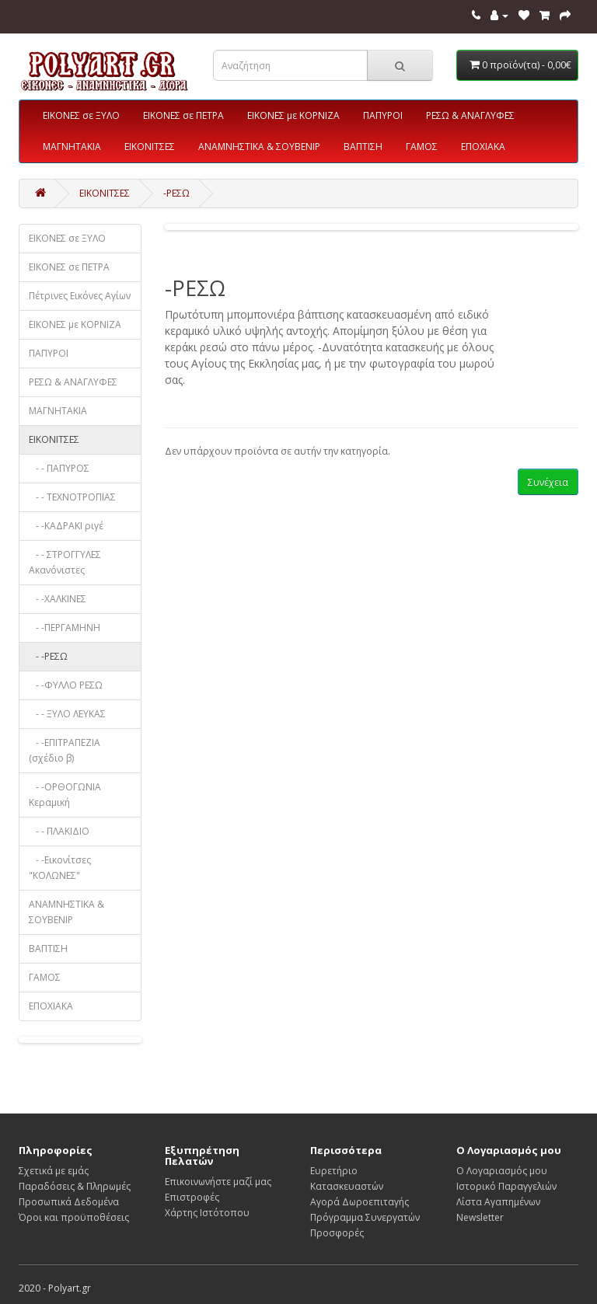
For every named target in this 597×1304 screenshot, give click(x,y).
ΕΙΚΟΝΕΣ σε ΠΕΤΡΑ (183, 115)
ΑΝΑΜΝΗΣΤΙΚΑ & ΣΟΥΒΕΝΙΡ (259, 146)
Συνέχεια (548, 482)
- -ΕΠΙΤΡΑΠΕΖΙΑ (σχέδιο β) (64, 750)
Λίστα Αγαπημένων (498, 1201)
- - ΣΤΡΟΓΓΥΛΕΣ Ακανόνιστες (65, 562)
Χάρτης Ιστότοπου (207, 1212)
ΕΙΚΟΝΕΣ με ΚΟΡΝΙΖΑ (293, 115)
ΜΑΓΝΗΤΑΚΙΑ (72, 146)
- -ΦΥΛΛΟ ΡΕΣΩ (66, 685)
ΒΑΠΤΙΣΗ (363, 146)
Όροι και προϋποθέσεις (74, 1217)
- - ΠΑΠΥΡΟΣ (59, 468)
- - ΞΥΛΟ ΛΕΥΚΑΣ (67, 713)
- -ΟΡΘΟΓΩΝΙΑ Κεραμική (65, 794)
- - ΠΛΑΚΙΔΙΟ (59, 831)
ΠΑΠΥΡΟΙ (383, 115)
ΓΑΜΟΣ (422, 146)
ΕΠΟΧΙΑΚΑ (483, 146)
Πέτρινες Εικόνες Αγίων (80, 295)
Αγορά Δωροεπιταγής (359, 1201)
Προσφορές (337, 1232)
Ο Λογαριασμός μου (501, 1170)
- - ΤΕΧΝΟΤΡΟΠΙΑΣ (72, 497)
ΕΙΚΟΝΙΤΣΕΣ (149, 146)
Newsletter (480, 1217)
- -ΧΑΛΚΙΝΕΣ (57, 598)
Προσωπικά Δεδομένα (69, 1201)
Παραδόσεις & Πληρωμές (75, 1186)
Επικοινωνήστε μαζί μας (218, 1181)
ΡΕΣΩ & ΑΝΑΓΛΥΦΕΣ (470, 115)
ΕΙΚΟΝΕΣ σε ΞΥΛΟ (81, 115)
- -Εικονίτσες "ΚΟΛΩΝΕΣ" (60, 867)
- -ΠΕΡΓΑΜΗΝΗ (64, 627)
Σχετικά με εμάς (54, 1170)
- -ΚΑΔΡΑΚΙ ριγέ (66, 525)
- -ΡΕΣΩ (48, 656)
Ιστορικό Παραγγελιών (506, 1186)
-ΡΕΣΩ (176, 193)
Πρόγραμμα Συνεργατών (365, 1217)
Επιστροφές (192, 1197)
